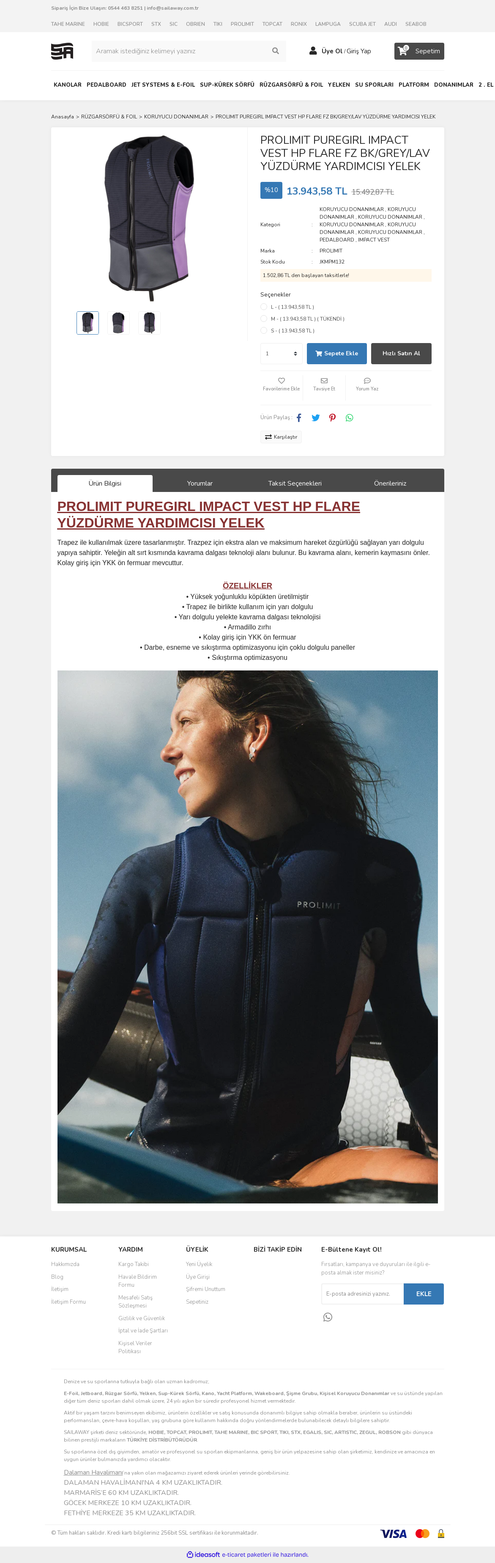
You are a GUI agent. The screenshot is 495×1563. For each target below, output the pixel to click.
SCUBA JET (362, 24)
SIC (174, 24)
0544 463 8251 (125, 8)
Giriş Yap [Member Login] (359, 51)
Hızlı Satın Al (401, 353)
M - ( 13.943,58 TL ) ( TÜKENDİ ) (308, 319)
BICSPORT (130, 24)
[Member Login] (313, 51)
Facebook (281, 1267)
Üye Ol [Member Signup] (332, 51)
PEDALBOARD (337, 239)
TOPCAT (272, 24)
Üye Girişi (198, 1277)
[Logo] (62, 50)
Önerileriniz (390, 483)
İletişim (59, 1289)
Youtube (281, 1303)
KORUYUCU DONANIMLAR (352, 209)
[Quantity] (281, 353)
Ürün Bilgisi (104, 483)
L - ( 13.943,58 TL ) (292, 307)
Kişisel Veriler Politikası (135, 1348)
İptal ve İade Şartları (143, 1331)
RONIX (299, 24)
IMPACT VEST (374, 239)
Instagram (281, 1285)
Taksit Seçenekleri (295, 483)
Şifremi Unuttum (205, 1289)
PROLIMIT (242, 24)
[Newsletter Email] (362, 1294)
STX (156, 24)
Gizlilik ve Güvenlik (141, 1318)
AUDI (390, 24)
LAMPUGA (328, 24)
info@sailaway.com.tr (173, 8)
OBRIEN (195, 24)
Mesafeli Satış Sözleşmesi (135, 1302)
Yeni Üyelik (199, 1264)
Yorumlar (200, 483)
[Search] (189, 51)
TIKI (217, 24)
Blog (57, 1277)
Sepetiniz (197, 1302)
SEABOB (416, 24)
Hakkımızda (65, 1264)
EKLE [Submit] (424, 1294)
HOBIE (101, 24)
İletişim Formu (68, 1302)
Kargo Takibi (133, 1264)
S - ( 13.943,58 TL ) (293, 330)
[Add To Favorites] (281, 388)
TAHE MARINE (68, 24)
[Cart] (419, 51)
